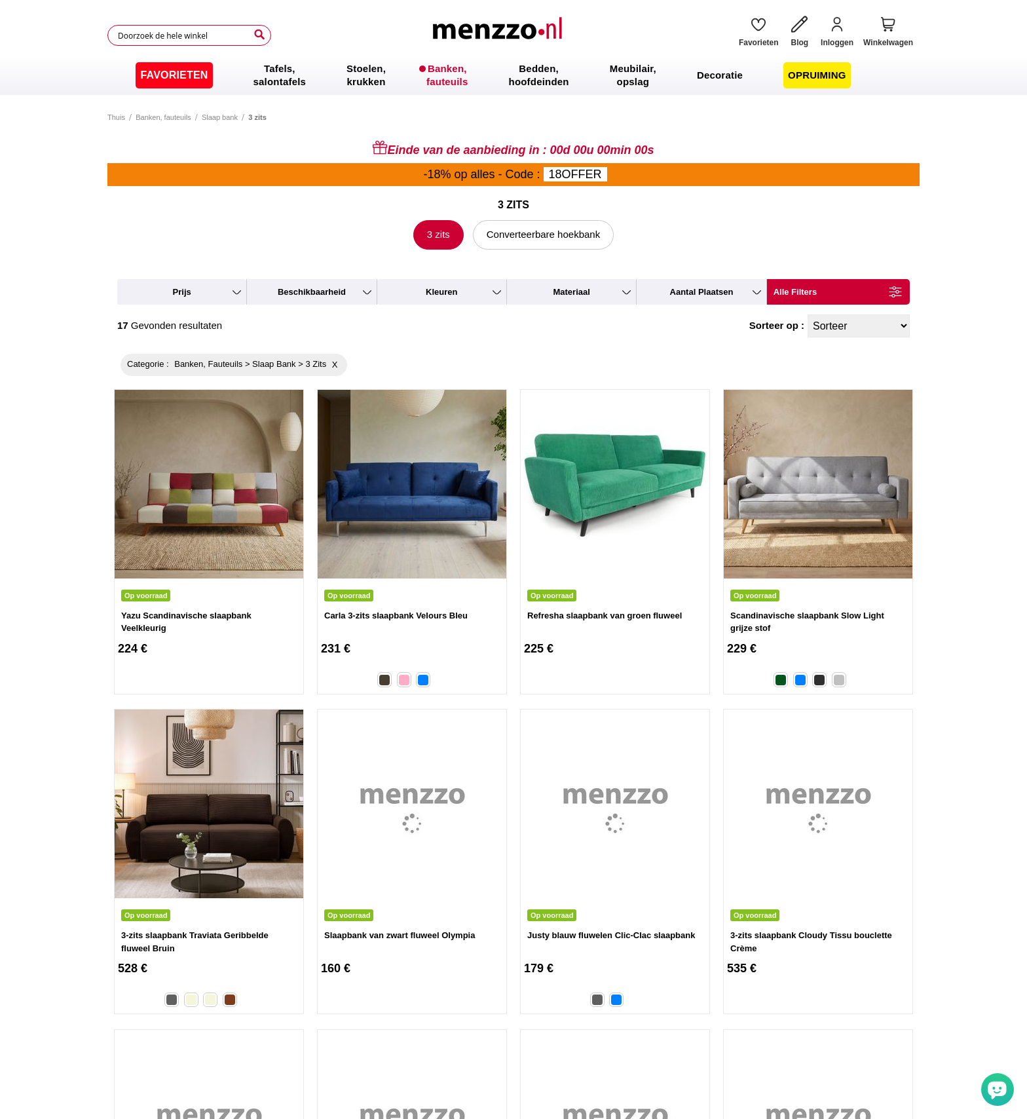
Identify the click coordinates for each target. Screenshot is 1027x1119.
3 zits (438, 234)
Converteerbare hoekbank (543, 234)
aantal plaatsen (702, 292)
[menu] (513, 75)
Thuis (116, 117)
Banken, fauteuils (163, 117)
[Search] (259, 34)
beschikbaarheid (312, 292)
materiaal (571, 292)
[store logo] (500, 35)
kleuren (441, 292)
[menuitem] (174, 75)
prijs (182, 292)
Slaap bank (220, 117)
